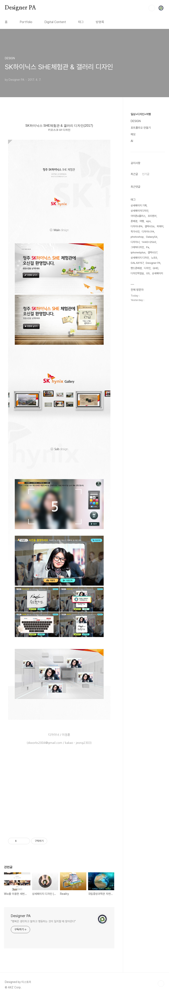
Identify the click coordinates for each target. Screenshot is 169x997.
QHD (155, 268)
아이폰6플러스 (138, 215)
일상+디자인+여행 (141, 114)
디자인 (147, 268)
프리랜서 (152, 215)
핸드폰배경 (136, 268)
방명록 (100, 22)
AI (132, 141)
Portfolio (26, 22)
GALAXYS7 (137, 262)
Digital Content (55, 22)
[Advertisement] (59, 799)
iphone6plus (138, 252)
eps (148, 221)
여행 (141, 221)
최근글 (134, 174)
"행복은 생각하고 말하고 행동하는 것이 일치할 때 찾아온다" (43, 921)
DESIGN (136, 121)
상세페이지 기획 (139, 205)
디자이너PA (137, 226)
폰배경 (134, 221)
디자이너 (135, 242)
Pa (147, 247)
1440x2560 (149, 242)
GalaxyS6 (151, 236)
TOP (161, 983)
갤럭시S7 (152, 252)
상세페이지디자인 (139, 210)
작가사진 (135, 231)
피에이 (160, 226)
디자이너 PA (148, 231)
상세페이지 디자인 (140, 257)
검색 (152, 8)
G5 (148, 273)
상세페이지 (157, 273)
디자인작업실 (137, 273)
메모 (133, 134)
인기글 (145, 174)
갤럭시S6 (150, 226)
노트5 (154, 257)
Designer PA (20, 8)
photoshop (137, 236)
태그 (81, 22)
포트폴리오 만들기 (141, 127)
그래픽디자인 (137, 247)
